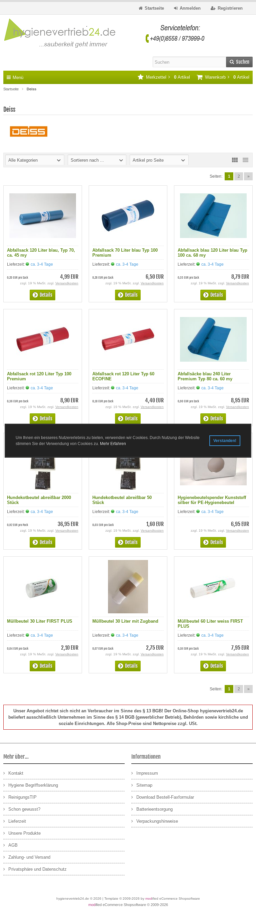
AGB (10, 845)
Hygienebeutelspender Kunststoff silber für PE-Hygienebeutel (212, 500)
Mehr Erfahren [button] (113, 443)
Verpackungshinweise (154, 821)
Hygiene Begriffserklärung (30, 785)
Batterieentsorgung (152, 809)
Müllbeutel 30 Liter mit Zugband (125, 621)
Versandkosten (66, 283)
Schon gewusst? (21, 809)
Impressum (144, 773)
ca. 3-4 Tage (42, 264)
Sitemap (141, 785)
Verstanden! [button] (224, 440)
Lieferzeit (14, 821)
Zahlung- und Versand (26, 857)
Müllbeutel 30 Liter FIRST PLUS (39, 621)
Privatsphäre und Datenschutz (35, 869)
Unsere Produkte (22, 833)
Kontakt (13, 773)
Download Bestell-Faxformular (162, 797)
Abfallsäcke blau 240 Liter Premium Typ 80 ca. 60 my (205, 376)
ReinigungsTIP (20, 797)
